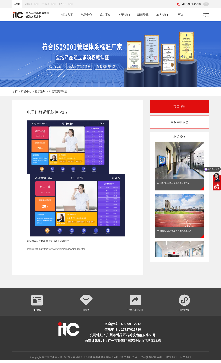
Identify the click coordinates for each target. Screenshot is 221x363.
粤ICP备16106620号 (88, 357)
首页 (15, 91)
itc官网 (17, 4)
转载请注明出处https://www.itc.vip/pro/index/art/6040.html (56, 249)
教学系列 (40, 91)
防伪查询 (171, 357)
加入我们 (162, 14)
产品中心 (26, 91)
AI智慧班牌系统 (58, 91)
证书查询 (185, 357)
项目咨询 (179, 106)
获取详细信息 (179, 122)
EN (206, 4)
